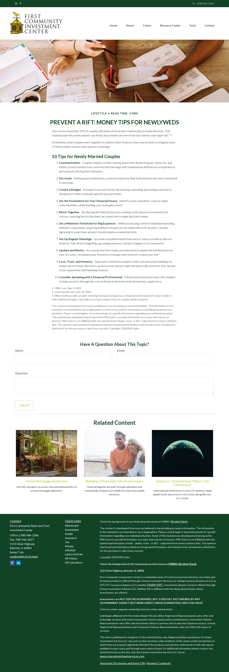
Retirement (72, 525)
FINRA (151, 584)
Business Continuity (159, 663)
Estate (69, 533)
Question (21, 373)
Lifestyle (70, 550)
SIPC (160, 584)
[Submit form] (24, 405)
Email (120, 350)
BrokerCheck (179, 521)
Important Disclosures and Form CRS (122, 663)
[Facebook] (20, 3)
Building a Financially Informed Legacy (114, 481)
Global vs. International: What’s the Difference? (182, 483)
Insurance (71, 538)
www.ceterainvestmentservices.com (122, 656)
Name (19, 350)
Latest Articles (74, 554)
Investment (72, 529)
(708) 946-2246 (203, 3)
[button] (129, 23)
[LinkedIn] (16, 3)
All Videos (71, 558)
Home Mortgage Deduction (47, 481)
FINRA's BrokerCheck (182, 563)
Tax (67, 542)
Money (69, 546)
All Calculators (74, 562)
